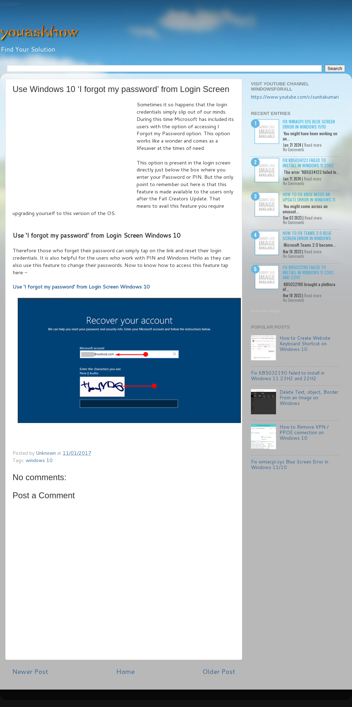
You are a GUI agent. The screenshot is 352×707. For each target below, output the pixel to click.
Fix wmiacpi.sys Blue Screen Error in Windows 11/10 (309, 123)
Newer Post (30, 671)
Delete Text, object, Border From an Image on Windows (309, 397)
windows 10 (39, 460)
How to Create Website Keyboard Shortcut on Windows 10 (305, 343)
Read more (312, 145)
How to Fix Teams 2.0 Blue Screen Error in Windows (307, 235)
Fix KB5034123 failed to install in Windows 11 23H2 (308, 162)
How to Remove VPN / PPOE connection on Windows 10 (304, 432)
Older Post (218, 671)
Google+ (10, 3)
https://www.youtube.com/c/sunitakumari (295, 96)
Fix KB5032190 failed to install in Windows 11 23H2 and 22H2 (308, 272)
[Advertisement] (74, 153)
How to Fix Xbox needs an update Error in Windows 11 (309, 196)
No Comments (293, 149)
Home (125, 671)
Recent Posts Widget (265, 311)
